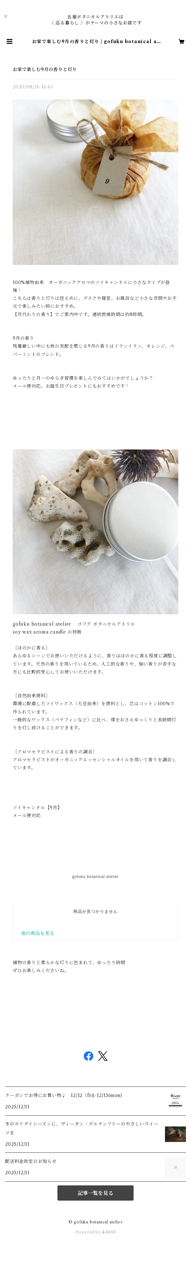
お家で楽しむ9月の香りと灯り (45, 69)
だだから (95, 880)
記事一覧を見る (95, 1193)
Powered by (96, 1232)
